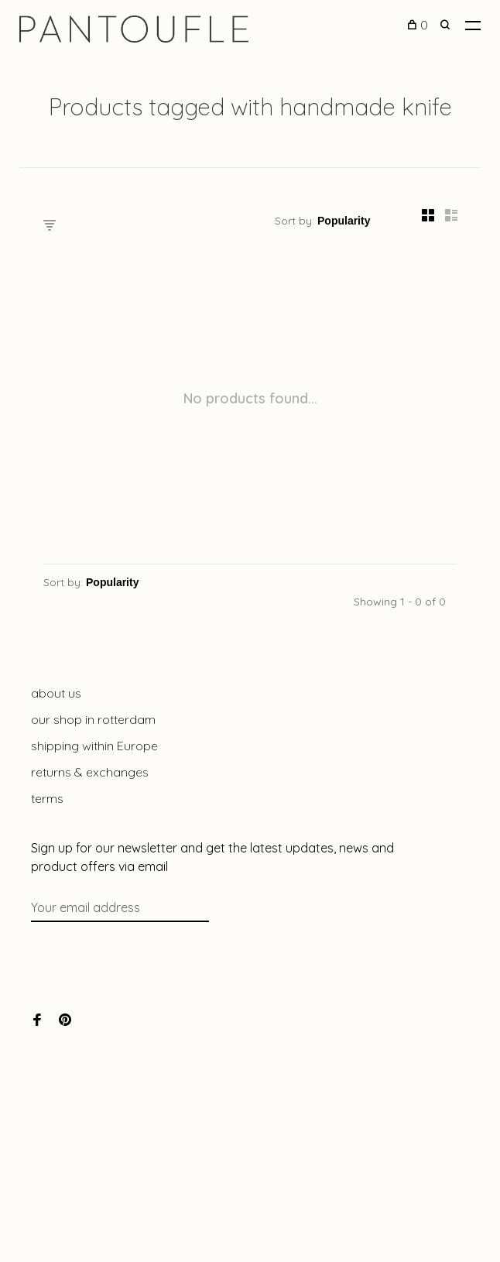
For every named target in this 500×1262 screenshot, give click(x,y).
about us (56, 693)
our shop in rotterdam (93, 719)
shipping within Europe (94, 745)
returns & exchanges (90, 772)
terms (47, 798)
